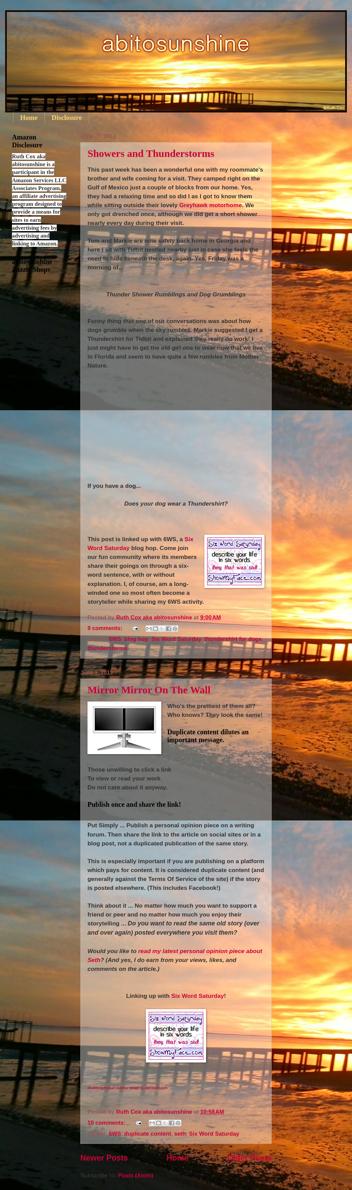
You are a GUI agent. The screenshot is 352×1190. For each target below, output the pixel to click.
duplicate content (147, 1134)
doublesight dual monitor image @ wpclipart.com (127, 1088)
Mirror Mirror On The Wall (149, 689)
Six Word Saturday (176, 639)
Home (29, 117)
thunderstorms (107, 648)
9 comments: (105, 628)
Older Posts (249, 1157)
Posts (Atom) (135, 1175)
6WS (115, 639)
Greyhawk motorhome (210, 205)
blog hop (136, 639)
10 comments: (107, 1123)
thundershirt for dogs (232, 639)
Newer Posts (104, 1157)
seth (180, 1134)
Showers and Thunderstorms (150, 153)
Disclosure (67, 117)
